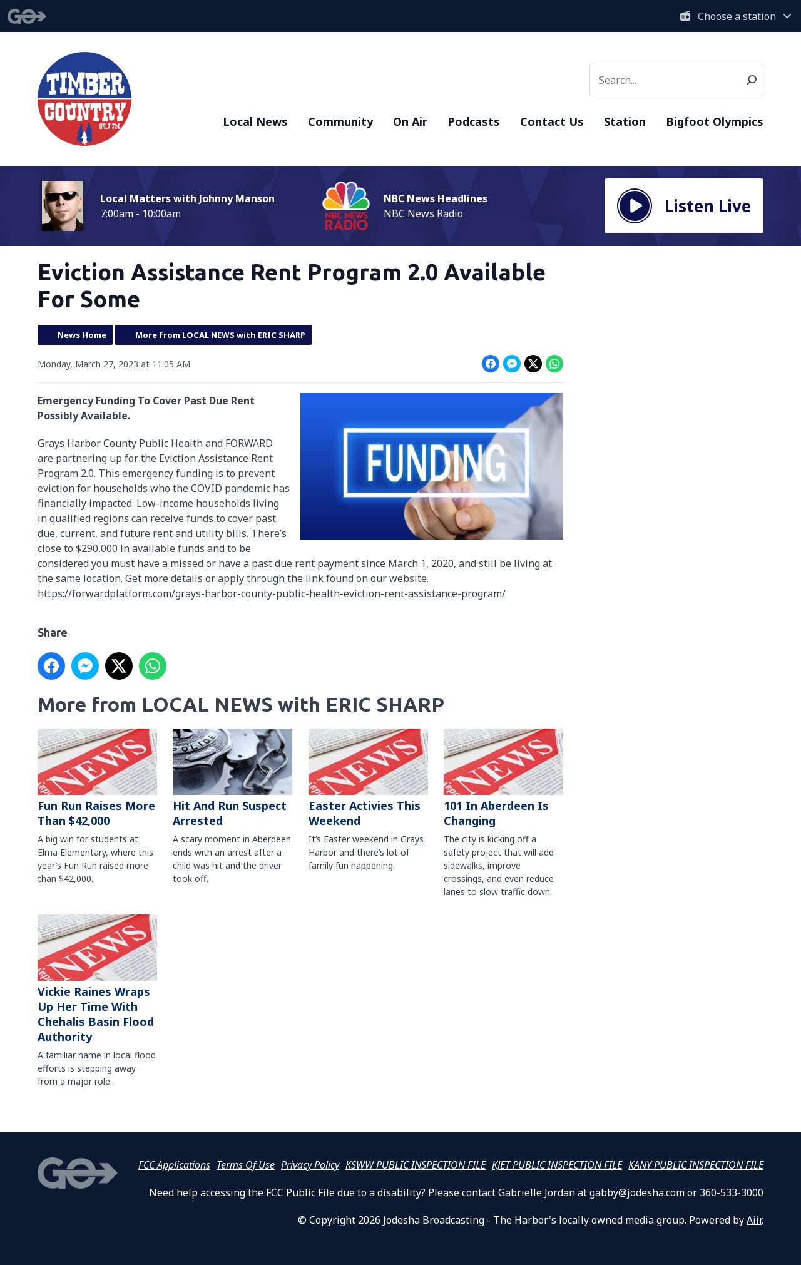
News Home (82, 335)
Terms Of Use (246, 1165)
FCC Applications (174, 1165)
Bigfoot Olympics (714, 121)
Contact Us (552, 121)
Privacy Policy (310, 1165)
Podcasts (473, 121)
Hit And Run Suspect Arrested (232, 778)
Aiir (754, 1220)
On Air (410, 121)
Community (340, 121)
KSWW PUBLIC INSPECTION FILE (415, 1165)
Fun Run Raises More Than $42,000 (97, 778)
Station (625, 121)
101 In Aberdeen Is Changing (503, 778)
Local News (255, 121)
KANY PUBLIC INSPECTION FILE (695, 1165)
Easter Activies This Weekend (368, 778)
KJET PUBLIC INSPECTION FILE (557, 1165)
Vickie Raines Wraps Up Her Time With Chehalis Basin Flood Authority (97, 980)
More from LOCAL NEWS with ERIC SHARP (220, 335)
